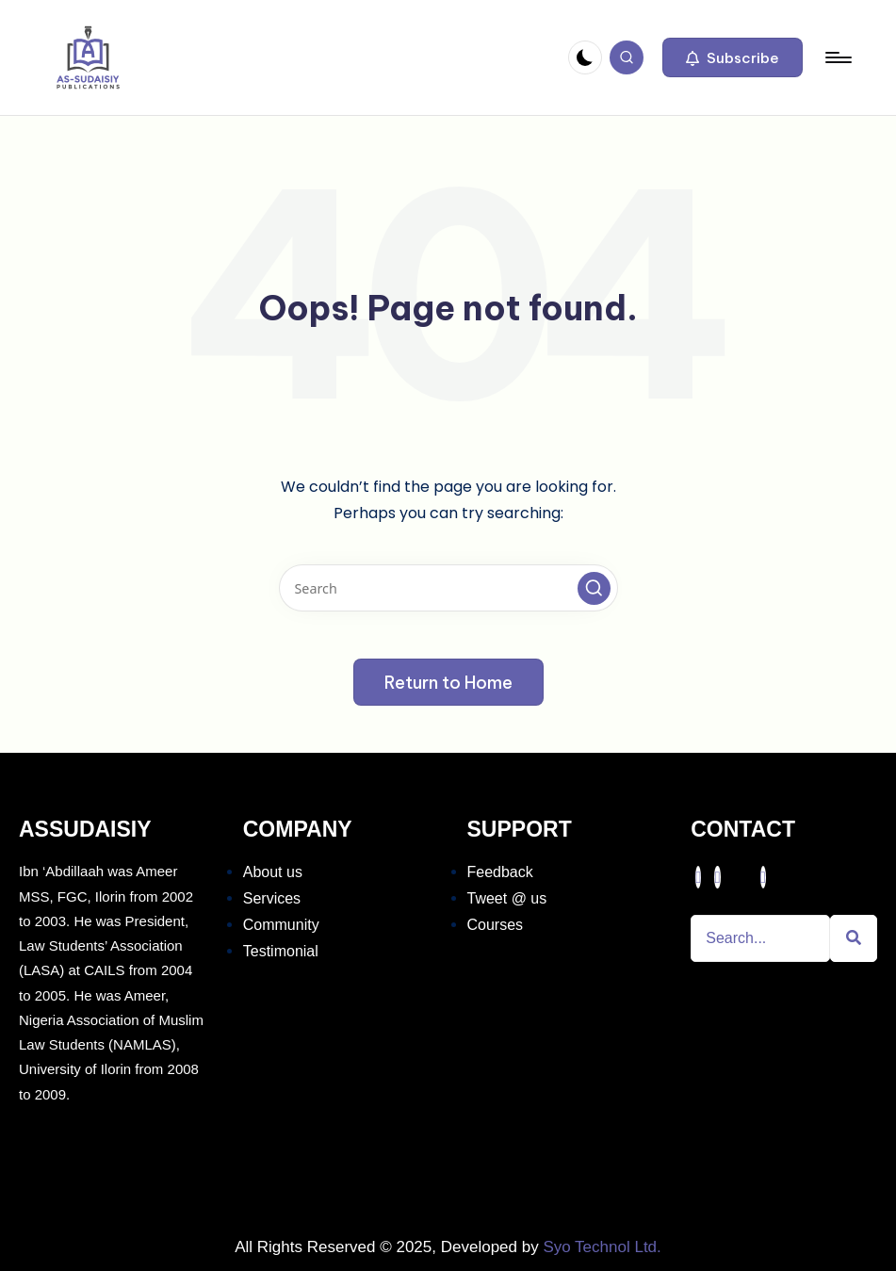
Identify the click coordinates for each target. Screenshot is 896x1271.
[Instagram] (763, 877)
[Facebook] (698, 877)
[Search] (760, 938)
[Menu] (837, 57)
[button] (732, 57)
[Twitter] (717, 877)
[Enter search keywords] (448, 587)
